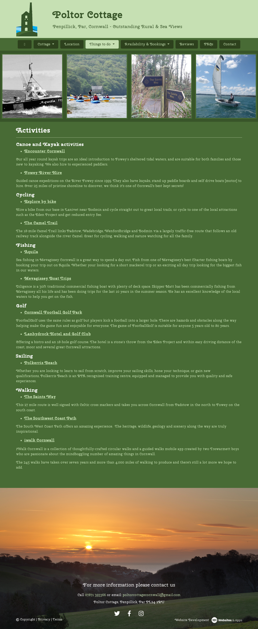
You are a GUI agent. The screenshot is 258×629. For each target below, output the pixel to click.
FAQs (208, 44)
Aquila (31, 251)
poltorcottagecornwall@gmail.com (151, 595)
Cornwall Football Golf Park (53, 312)
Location (71, 44)
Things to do (104, 43)
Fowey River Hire (43, 172)
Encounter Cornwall (44, 151)
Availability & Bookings (146, 44)
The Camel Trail (41, 222)
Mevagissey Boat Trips (47, 278)
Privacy (44, 619)
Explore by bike (40, 201)
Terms (57, 619)
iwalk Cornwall (39, 440)
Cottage (44, 44)
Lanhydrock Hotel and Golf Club (57, 333)
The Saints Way (40, 396)
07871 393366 (95, 595)
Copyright (25, 619)
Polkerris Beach (40, 362)
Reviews (187, 44)
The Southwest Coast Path (50, 418)
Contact (229, 44)
